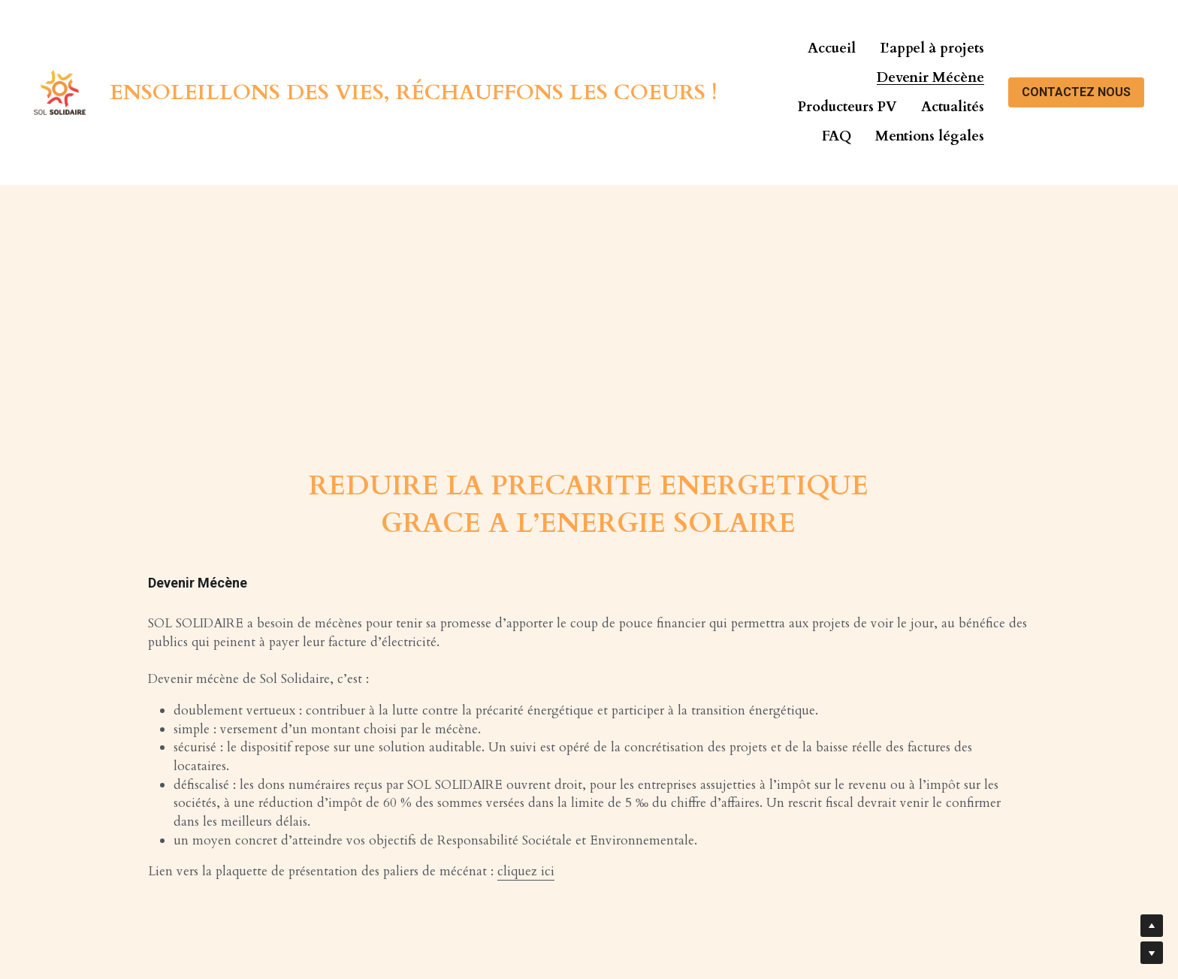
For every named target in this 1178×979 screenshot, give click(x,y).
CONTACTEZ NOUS (1076, 92)
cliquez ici (525, 871)
